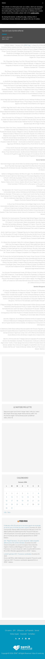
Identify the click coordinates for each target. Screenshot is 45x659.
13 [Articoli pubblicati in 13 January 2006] (28, 497)
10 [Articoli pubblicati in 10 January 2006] (12, 497)
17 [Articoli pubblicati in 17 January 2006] (12, 501)
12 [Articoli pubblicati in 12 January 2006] (22, 497)
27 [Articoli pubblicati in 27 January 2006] (28, 504)
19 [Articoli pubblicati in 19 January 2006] (22, 501)
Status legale (14, 634)
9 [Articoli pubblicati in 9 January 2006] (6, 497)
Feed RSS (23, 521)
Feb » (9, 512)
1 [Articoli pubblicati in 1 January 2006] (38, 490)
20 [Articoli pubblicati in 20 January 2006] (28, 501)
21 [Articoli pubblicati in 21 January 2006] (33, 501)
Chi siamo (8, 630)
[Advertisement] (22, 379)
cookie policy (35, 13)
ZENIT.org (27, 45)
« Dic (5, 512)
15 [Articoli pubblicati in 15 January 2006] (38, 497)
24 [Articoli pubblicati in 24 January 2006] (12, 504)
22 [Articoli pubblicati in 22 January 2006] (38, 501)
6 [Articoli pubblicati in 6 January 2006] (27, 493)
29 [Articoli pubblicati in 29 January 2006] (38, 504)
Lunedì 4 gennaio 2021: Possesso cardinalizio (18, 554)
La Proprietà (29, 630)
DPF (14, 630)
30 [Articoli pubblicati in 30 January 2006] (6, 508)
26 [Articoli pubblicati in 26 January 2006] (22, 504)
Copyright (23, 634)
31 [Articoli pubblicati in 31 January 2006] (12, 508)
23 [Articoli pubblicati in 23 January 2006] (6, 504)
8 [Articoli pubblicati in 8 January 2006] (38, 493)
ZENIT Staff (5, 39)
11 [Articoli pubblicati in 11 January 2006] (17, 497)
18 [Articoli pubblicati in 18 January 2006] (17, 501)
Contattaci (31, 634)
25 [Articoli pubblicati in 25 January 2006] (17, 504)
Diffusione (20, 630)
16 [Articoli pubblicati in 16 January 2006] (6, 501)
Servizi (37, 630)
